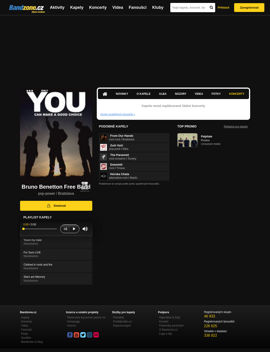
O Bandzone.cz (168, 329)
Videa (117, 7)
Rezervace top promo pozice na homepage (86, 319)
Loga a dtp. (166, 333)
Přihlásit (223, 7)
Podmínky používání (171, 325)
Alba (162, 93)
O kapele (143, 93)
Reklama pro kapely (236, 126)
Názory (180, 93)
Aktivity (57, 7)
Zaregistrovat (249, 7)
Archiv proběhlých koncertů (117, 114)
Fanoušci (138, 7)
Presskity (118, 317)
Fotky (216, 93)
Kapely (76, 7)
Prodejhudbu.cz (122, 321)
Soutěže (26, 337)
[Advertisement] (135, 49)
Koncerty (98, 7)
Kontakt (163, 321)
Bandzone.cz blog (32, 341)
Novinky (122, 93)
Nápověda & (169, 317)
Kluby (158, 7)
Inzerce (71, 325)
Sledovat (56, 205)
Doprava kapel (122, 325)
